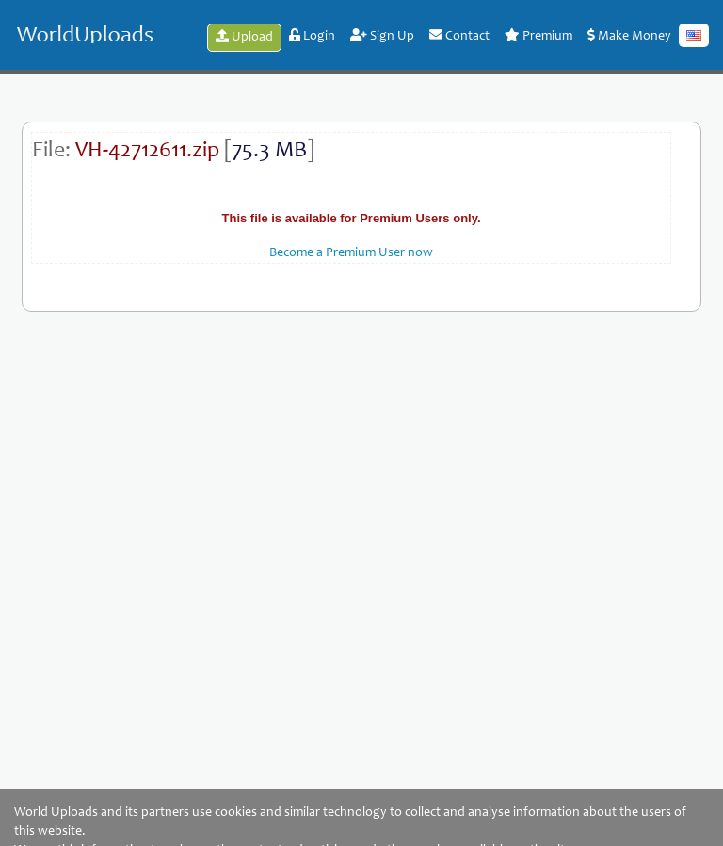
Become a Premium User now (351, 253)
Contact (459, 35)
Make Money (629, 35)
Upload (244, 36)
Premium (538, 35)
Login (312, 35)
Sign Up (382, 35)
